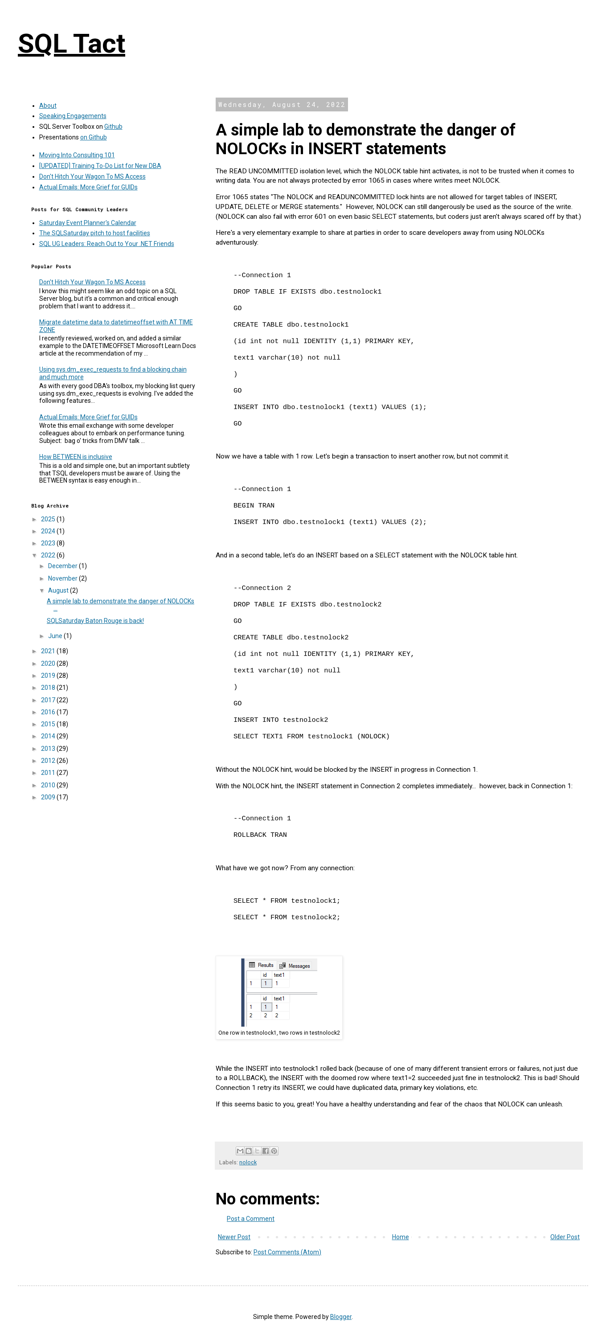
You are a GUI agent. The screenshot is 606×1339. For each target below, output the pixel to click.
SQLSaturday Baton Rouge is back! (95, 620)
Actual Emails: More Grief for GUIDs (88, 187)
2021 (49, 651)
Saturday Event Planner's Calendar (87, 222)
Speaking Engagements (72, 115)
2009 (49, 797)
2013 (49, 748)
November (63, 578)
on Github (93, 137)
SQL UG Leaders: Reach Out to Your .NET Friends (106, 243)
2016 (49, 712)
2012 (49, 760)
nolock (248, 1162)
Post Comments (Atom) (287, 1252)
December (63, 565)
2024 (49, 531)
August (59, 590)
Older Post (565, 1237)
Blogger (341, 1316)
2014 (49, 736)
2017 (49, 700)
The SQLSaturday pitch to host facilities (94, 233)
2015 (49, 724)
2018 (49, 687)
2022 (49, 555)
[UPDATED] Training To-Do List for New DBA (100, 165)
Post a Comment (250, 1218)
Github (113, 126)
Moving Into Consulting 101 (77, 155)
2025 (49, 519)
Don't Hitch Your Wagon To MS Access (92, 176)
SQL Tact (71, 43)
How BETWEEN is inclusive (75, 456)
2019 (49, 675)
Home (400, 1237)
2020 (49, 663)
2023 (49, 543)
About (48, 105)
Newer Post (234, 1237)
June (56, 635)
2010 (49, 785)
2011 (49, 772)
